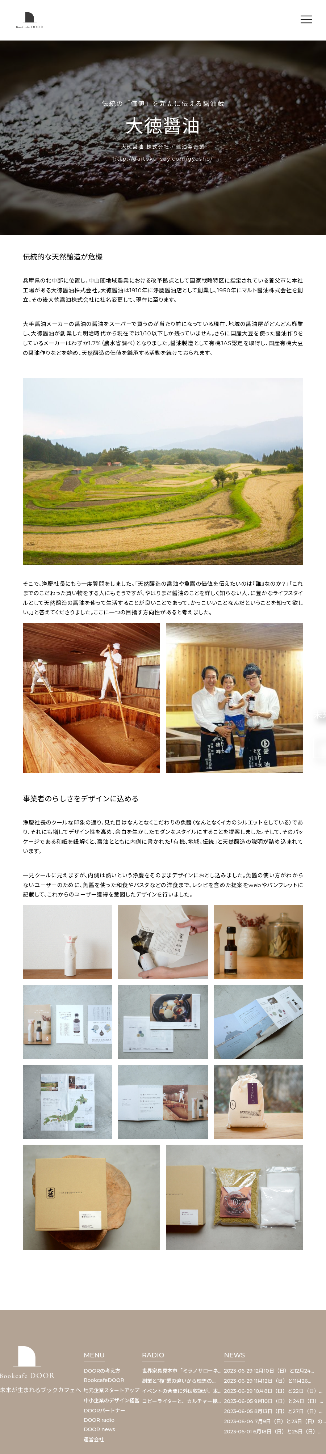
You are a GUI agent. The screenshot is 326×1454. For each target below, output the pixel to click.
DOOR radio (99, 1420)
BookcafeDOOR (104, 1380)
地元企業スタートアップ (111, 1390)
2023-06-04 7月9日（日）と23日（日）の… (275, 1421)
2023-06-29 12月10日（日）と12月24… (269, 1371)
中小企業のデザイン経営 (111, 1400)
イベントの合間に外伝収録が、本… (182, 1391)
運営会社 (94, 1439)
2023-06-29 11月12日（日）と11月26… (267, 1381)
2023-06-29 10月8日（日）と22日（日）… (273, 1391)
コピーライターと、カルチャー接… (181, 1401)
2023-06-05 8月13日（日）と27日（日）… (273, 1411)
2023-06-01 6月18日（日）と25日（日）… (272, 1431)
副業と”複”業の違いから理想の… (179, 1381)
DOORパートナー (104, 1410)
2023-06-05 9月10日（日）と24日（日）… (273, 1401)
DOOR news (99, 1429)
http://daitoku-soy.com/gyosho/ (163, 159)
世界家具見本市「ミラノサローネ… (182, 1371)
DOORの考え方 (102, 1371)
